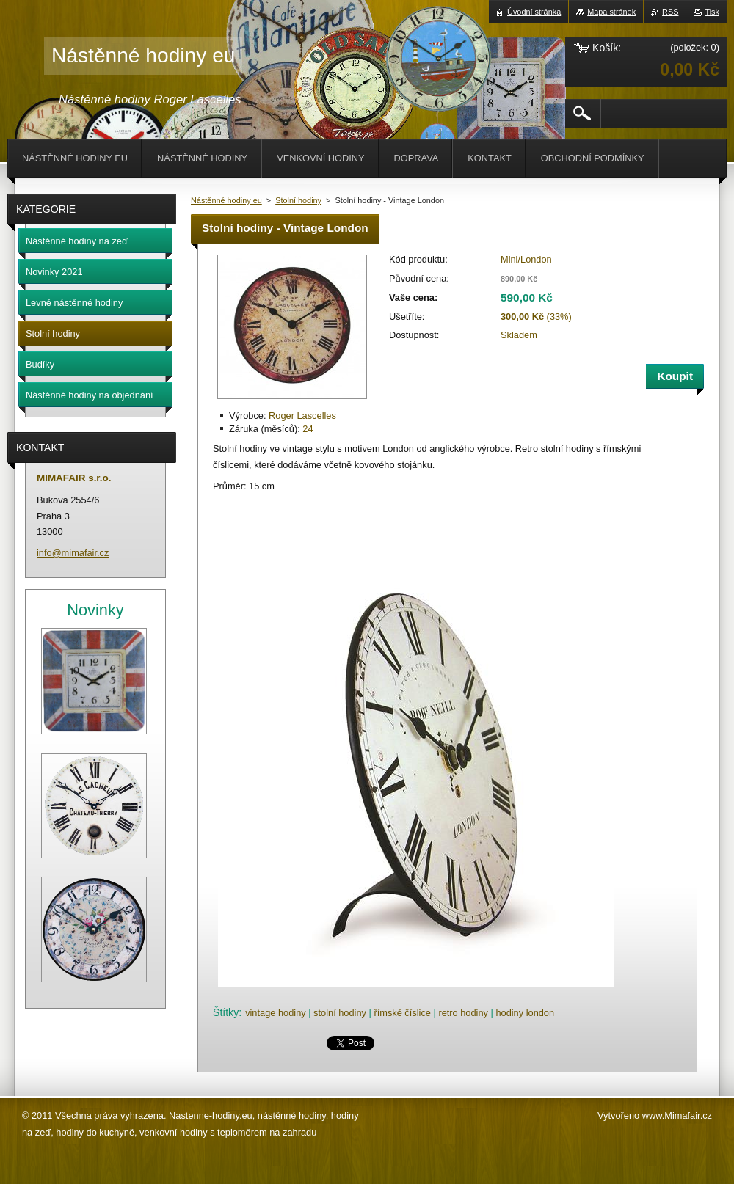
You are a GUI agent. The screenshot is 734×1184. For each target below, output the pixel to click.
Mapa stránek (611, 11)
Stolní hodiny (298, 200)
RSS (670, 11)
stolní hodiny (339, 1012)
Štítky (226, 1012)
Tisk (712, 11)
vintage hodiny (275, 1012)
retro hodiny (463, 1012)
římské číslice (402, 1012)
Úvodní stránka (534, 11)
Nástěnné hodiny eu (226, 200)
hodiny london (524, 1012)
